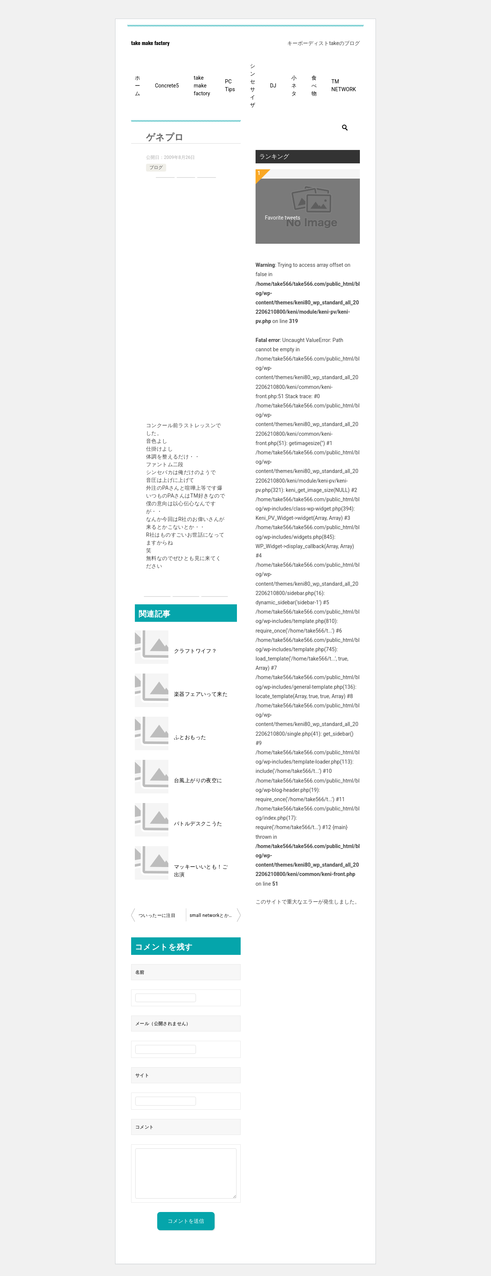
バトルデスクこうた (198, 823)
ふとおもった (190, 737)
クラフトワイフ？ (195, 651)
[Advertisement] (186, 300)
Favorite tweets (282, 218)
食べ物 (314, 85)
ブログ (156, 167)
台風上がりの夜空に (198, 780)
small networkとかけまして (215, 915)
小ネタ (294, 85)
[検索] (307, 127)
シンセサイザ (252, 85)
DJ (273, 86)
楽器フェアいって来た (201, 694)
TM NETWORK (344, 85)
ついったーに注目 (157, 915)
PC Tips (230, 85)
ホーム (137, 85)
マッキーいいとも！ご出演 (201, 870)
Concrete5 (167, 86)
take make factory (150, 43)
